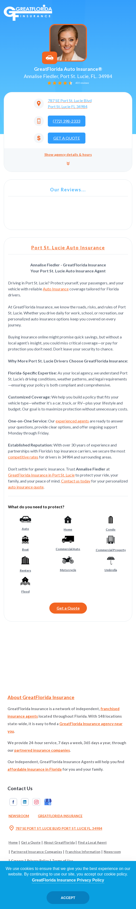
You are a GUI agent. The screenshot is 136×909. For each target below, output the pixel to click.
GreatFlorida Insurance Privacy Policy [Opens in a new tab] (68, 880)
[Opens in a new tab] (68, 103)
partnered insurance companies (42, 750)
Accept (68, 898)
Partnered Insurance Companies (36, 852)
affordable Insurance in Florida (35, 769)
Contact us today (75, 481)
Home (13, 842)
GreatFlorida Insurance (60, 816)
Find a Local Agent (92, 842)
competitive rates (23, 456)
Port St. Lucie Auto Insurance (68, 247)
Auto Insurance (56, 288)
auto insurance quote (26, 487)
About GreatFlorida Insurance (41, 697)
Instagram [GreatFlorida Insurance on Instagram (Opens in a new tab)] (36, 802)
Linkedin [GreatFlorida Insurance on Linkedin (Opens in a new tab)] (25, 802)
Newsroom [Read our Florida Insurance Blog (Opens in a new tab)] (19, 816)
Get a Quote (68, 608)
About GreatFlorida (59, 842)
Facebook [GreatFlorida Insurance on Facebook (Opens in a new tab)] (13, 802)
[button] (68, 160)
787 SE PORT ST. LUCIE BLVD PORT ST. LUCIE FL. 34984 (55, 828)
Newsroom (112, 852)
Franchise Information (82, 852)
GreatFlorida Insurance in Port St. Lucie (41, 475)
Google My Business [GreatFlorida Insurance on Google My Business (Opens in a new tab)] (48, 802)
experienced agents (72, 420)
